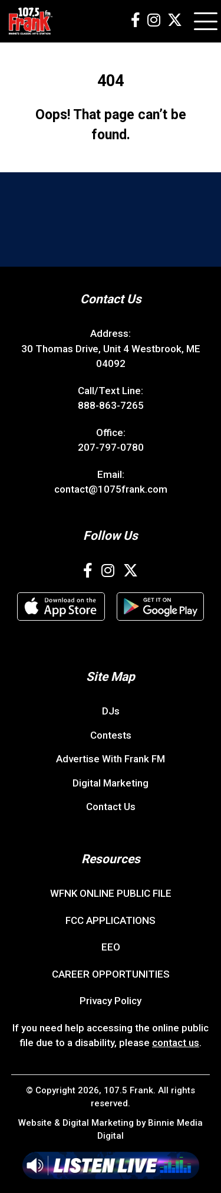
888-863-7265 (111, 405)
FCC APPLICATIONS (110, 920)
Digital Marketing (110, 783)
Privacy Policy (110, 1001)
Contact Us (111, 806)
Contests (110, 735)
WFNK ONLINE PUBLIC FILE (110, 893)
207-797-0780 (111, 447)
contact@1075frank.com (110, 489)
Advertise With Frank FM (110, 759)
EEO (110, 947)
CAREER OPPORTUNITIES (111, 974)
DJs (111, 711)
